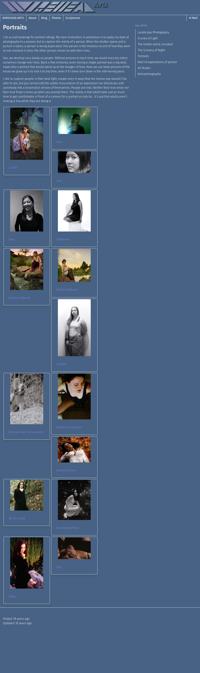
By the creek (17, 518)
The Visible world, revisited (155, 44)
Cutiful (13, 167)
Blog (44, 18)
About (33, 18)
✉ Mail (193, 18)
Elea (59, 142)
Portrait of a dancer (69, 427)
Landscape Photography (153, 32)
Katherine (62, 239)
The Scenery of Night (151, 50)
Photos (56, 18)
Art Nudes (144, 68)
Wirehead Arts (13, 18)
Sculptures (72, 18)
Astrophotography (149, 74)
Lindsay (61, 364)
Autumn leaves (66, 470)
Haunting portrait (67, 528)
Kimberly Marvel (19, 298)
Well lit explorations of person (157, 62)
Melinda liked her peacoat (26, 432)
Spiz (59, 567)
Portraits (143, 56)
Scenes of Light (148, 38)
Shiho (12, 596)
